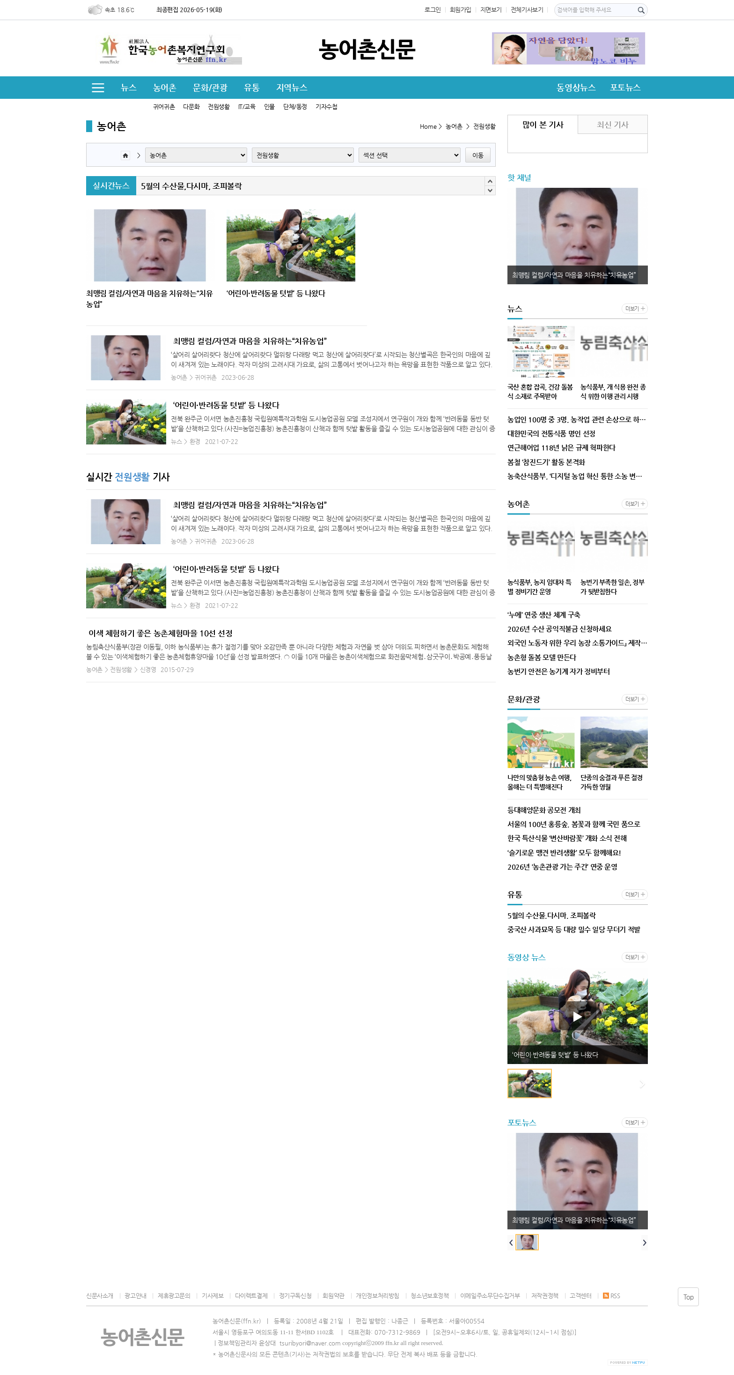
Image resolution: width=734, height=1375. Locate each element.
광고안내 (135, 1296)
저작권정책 (544, 1296)
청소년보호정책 (429, 1296)
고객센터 (580, 1296)
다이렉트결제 (251, 1296)
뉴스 (128, 87)
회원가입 (460, 9)
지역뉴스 (291, 87)
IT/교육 (247, 106)
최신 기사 (612, 124)
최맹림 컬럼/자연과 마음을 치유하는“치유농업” (249, 341)
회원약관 (333, 1296)
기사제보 (212, 1296)
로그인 (433, 9)
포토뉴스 (625, 87)
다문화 (191, 106)
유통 (251, 87)
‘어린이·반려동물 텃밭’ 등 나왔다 (226, 405)
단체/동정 (295, 106)
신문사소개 (99, 1296)
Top (688, 1297)
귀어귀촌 (164, 106)
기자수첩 (326, 106)
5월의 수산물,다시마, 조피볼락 (191, 186)
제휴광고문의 (174, 1296)
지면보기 (491, 9)
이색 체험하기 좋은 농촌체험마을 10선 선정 (160, 633)
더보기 (632, 309)
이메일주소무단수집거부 (490, 1296)
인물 (269, 106)
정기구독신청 (295, 1296)
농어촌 (164, 87)
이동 (478, 155)
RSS (611, 1296)
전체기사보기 (527, 9)
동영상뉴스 (576, 87)
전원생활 (218, 106)
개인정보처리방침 (377, 1296)
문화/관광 (210, 87)
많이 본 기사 (542, 124)
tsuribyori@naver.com (310, 1342)
